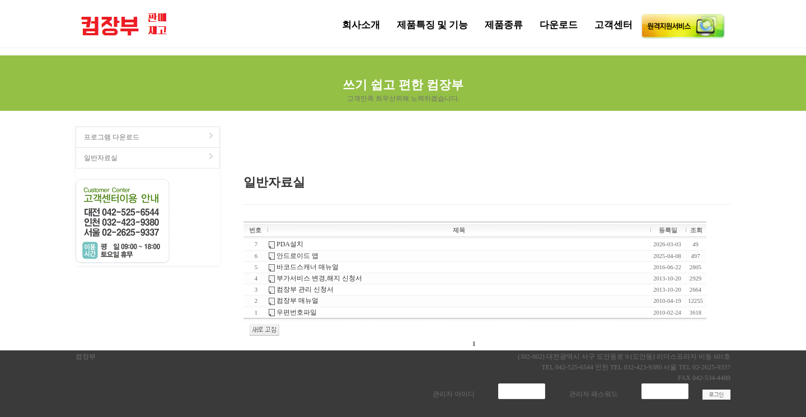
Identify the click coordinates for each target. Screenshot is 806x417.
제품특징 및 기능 (432, 25)
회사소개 (361, 25)
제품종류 (504, 25)
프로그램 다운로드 (149, 137)
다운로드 (559, 25)
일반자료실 (149, 157)
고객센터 (613, 25)
